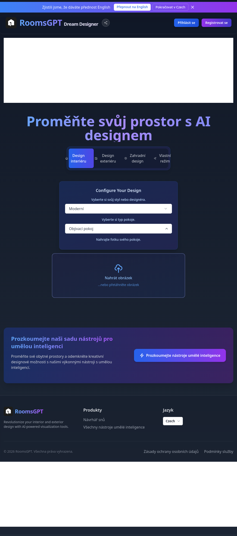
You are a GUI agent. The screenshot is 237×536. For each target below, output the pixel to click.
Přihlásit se (186, 22)
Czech (173, 421)
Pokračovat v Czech (170, 7)
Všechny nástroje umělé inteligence (114, 427)
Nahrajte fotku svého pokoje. (118, 239)
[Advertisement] (118, 70)
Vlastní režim (162, 158)
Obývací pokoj (119, 228)
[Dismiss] (192, 7)
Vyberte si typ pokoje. (118, 219)
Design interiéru (75, 158)
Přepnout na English (132, 7)
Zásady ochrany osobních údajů (171, 451)
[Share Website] (106, 23)
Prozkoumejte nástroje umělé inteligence (180, 355)
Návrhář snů (94, 419)
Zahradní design (134, 158)
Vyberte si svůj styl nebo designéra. (118, 199)
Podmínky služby (218, 451)
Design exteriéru (105, 158)
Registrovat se (216, 22)
